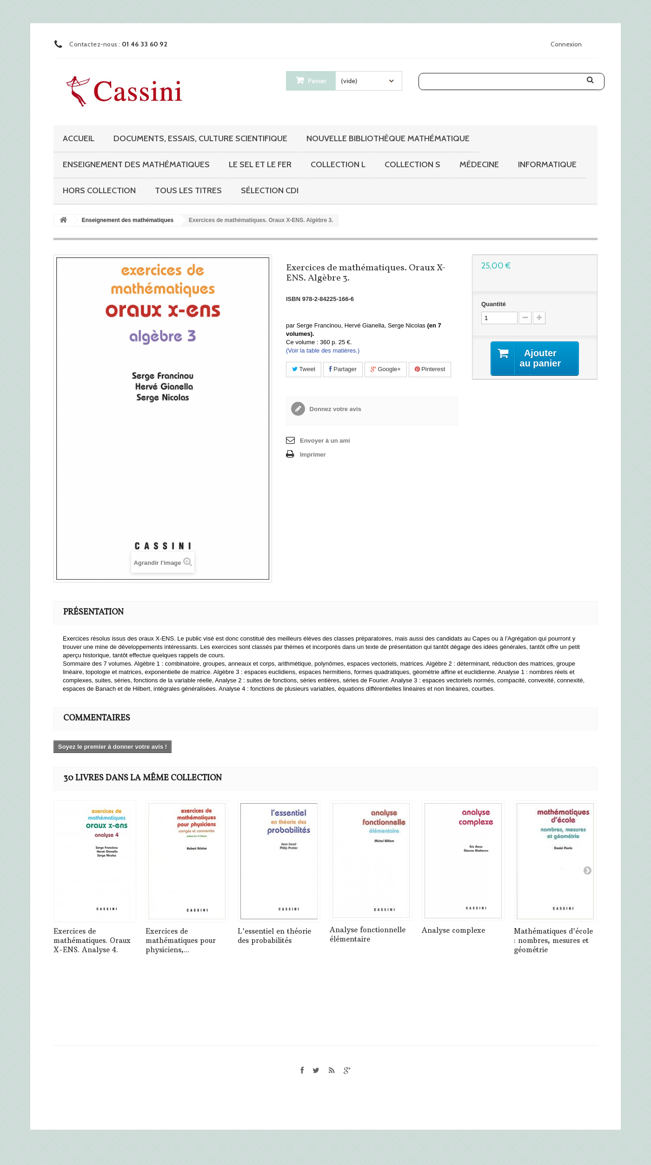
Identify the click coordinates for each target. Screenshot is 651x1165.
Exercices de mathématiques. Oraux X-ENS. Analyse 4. (92, 940)
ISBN (293, 298)
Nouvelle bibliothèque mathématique (388, 138)
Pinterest (430, 369)
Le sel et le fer (260, 164)
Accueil (78, 138)
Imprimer (313, 454)
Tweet (303, 369)
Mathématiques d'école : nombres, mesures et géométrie (553, 940)
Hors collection (99, 190)
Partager (343, 369)
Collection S (412, 164)
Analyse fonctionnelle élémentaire (367, 934)
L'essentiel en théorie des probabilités (274, 936)
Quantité (493, 304)
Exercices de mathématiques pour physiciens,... (181, 940)
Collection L (338, 164)
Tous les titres (188, 190)
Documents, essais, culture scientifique (200, 138)
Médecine (479, 164)
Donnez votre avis (334, 409)
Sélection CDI (270, 190)
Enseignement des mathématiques (136, 164)
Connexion (566, 44)
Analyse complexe (453, 930)
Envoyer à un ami (325, 440)
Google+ (386, 369)
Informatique (547, 164)
